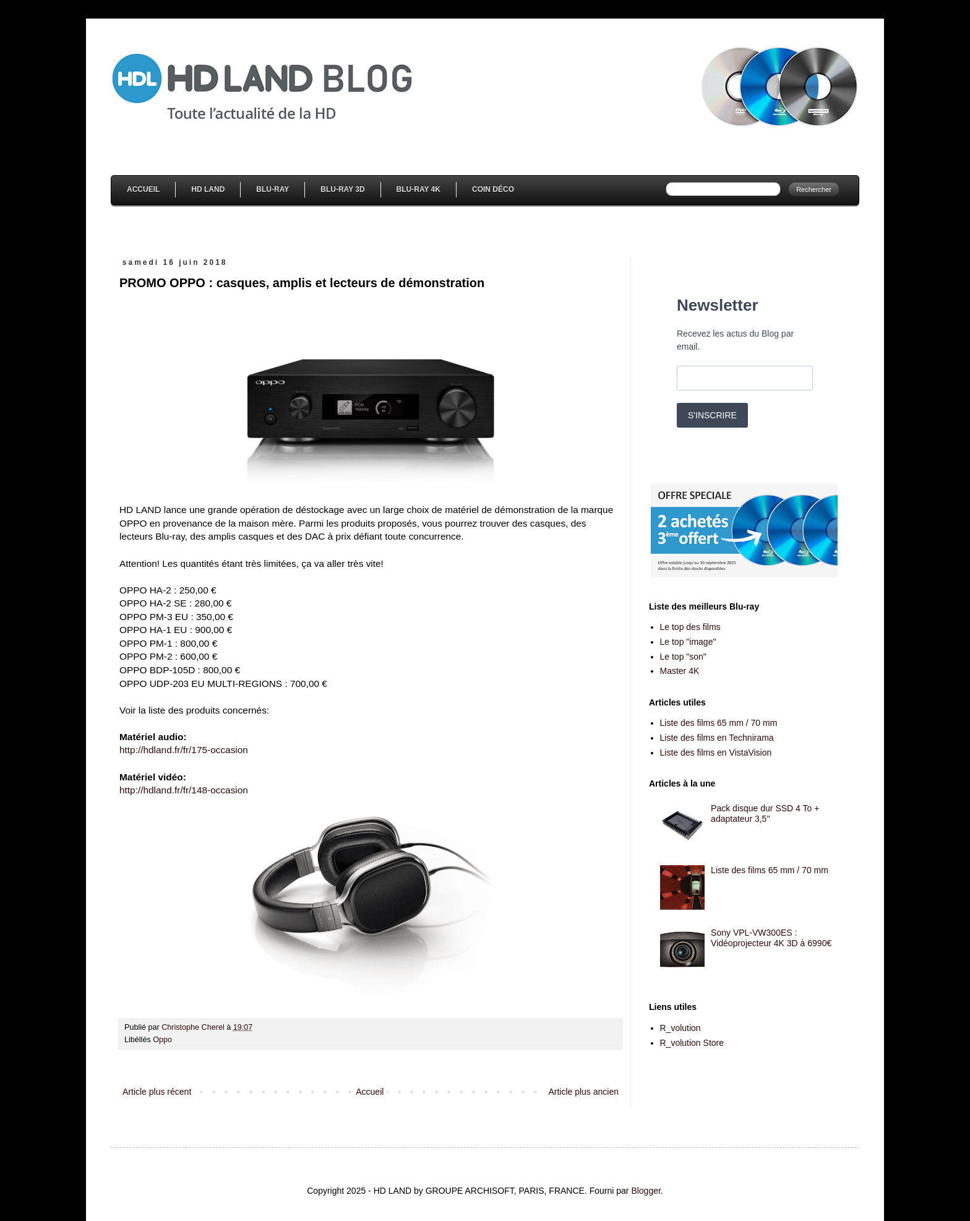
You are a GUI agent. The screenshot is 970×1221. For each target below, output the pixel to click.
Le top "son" (683, 657)
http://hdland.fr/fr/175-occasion (183, 749)
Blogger (645, 1191)
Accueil (143, 189)
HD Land (208, 189)
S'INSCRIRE (712, 415)
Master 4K (680, 671)
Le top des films (690, 627)
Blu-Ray (272, 189)
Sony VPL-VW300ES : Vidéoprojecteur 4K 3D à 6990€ (771, 938)
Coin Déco (493, 189)
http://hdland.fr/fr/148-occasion (183, 790)
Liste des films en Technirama (717, 738)
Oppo (162, 1039)
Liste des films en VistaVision (716, 752)
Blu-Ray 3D (342, 189)
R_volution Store (692, 1043)
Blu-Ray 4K (418, 189)
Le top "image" (688, 642)
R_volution (680, 1028)
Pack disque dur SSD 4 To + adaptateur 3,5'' (765, 813)
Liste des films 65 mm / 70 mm (719, 723)
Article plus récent (156, 1092)
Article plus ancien (583, 1092)
